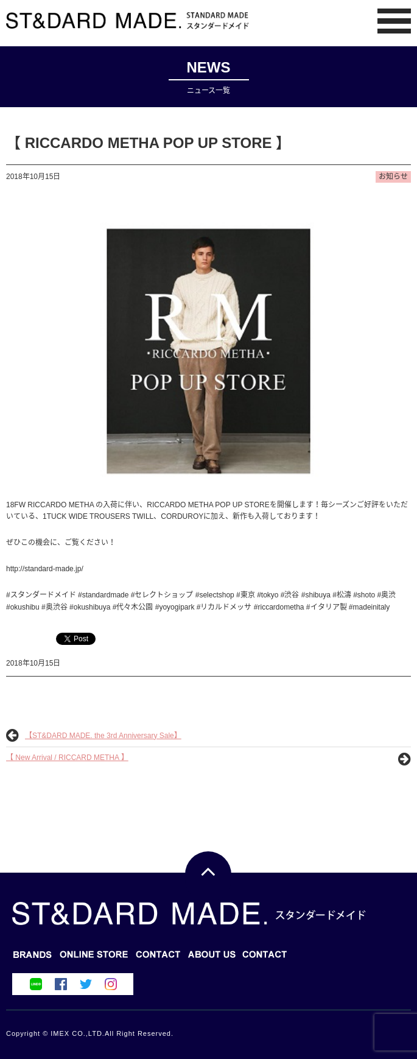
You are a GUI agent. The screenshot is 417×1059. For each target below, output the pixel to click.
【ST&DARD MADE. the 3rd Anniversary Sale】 (103, 735)
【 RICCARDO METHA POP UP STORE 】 (148, 143)
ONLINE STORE (158, 958)
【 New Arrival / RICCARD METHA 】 (67, 757)
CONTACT (212, 958)
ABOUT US (265, 958)
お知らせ (393, 176)
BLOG (94, 958)
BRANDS (32, 958)
